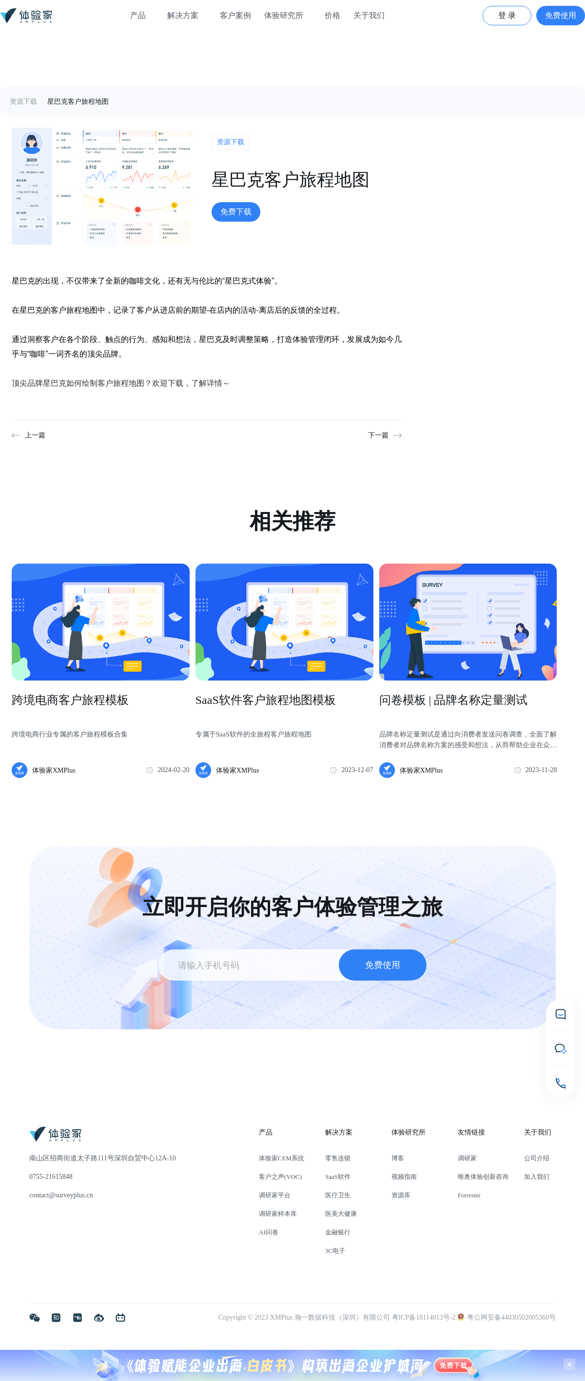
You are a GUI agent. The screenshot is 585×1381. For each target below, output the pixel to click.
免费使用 (560, 15)
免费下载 (236, 212)
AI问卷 (268, 1232)
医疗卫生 (338, 1195)
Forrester (469, 1195)
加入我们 (536, 1176)
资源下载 (23, 101)
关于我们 (372, 15)
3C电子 (335, 1250)
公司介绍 (536, 1158)
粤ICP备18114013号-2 (424, 1317)
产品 (142, 15)
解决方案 (186, 15)
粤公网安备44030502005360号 (506, 1317)
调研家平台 (275, 1195)
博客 (397, 1158)
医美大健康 (341, 1213)
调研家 (467, 1158)
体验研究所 (287, 15)
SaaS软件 (338, 1176)
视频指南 (404, 1176)
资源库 (400, 1195)
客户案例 (235, 15)
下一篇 (378, 435)
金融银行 (338, 1232)
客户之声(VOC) (280, 1176)
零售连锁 (338, 1158)
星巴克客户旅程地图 (78, 101)
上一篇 (35, 435)
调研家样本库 (278, 1213)
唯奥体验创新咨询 (483, 1176)
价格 (332, 15)
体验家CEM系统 (281, 1158)
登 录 (507, 15)
